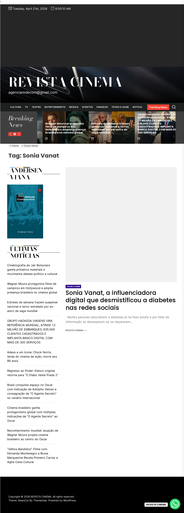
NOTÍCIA (137, 107)
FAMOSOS (102, 107)
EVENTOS (87, 107)
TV (26, 107)
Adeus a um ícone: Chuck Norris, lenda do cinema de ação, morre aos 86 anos (32, 356)
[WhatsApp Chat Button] (175, 504)
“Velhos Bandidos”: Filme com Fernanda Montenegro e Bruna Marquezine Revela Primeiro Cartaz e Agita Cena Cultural (32, 455)
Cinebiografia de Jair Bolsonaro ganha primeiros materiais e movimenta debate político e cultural (54, 128)
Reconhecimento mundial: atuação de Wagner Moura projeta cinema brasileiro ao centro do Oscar (32, 435)
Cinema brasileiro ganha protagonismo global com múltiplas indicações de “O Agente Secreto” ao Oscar (32, 414)
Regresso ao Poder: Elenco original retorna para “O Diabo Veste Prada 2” (32, 373)
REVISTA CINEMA (65, 82)
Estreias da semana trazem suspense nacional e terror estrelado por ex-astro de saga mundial (147, 128)
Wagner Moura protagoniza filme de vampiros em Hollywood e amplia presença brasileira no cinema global (102, 128)
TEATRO (36, 107)
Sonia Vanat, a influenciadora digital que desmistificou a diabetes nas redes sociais (121, 300)
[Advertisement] (92, 38)
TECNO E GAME (120, 107)
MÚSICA (74, 107)
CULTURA (15, 107)
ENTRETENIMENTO (55, 107)
